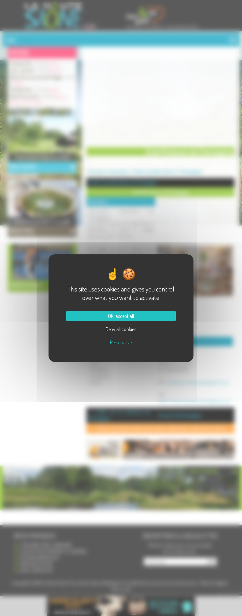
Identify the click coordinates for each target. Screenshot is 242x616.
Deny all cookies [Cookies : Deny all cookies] (121, 329)
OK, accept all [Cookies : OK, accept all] (121, 316)
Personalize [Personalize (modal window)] (121, 342)
